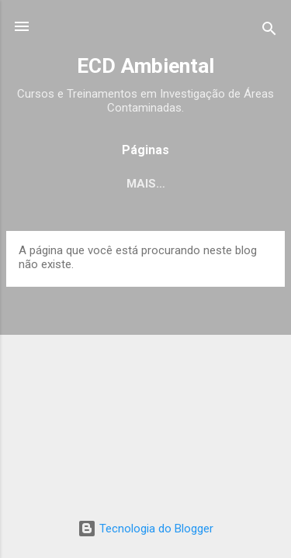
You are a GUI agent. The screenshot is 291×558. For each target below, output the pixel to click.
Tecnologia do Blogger (145, 529)
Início (60, 184)
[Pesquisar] (269, 31)
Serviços (219, 184)
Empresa (134, 184)
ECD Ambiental (145, 65)
